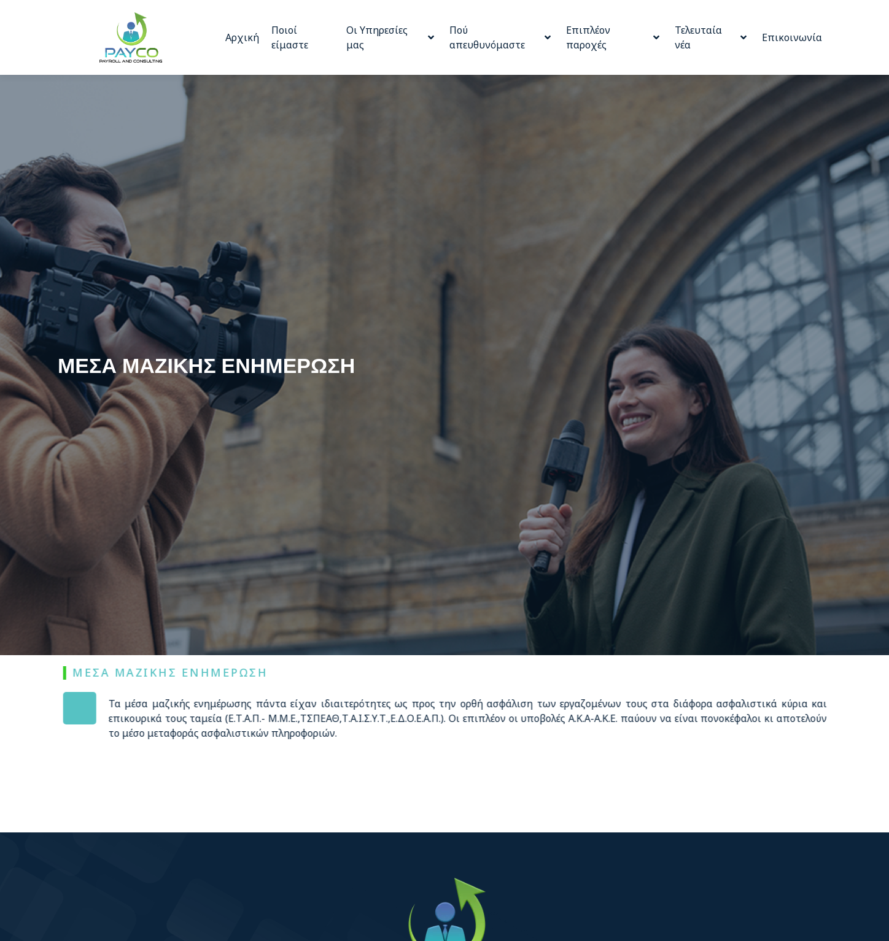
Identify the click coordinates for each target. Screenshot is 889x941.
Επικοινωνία (792, 37)
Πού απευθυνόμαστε (500, 37)
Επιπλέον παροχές (612, 37)
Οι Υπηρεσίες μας (390, 37)
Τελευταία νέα (711, 37)
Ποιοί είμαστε (289, 37)
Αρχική (242, 37)
